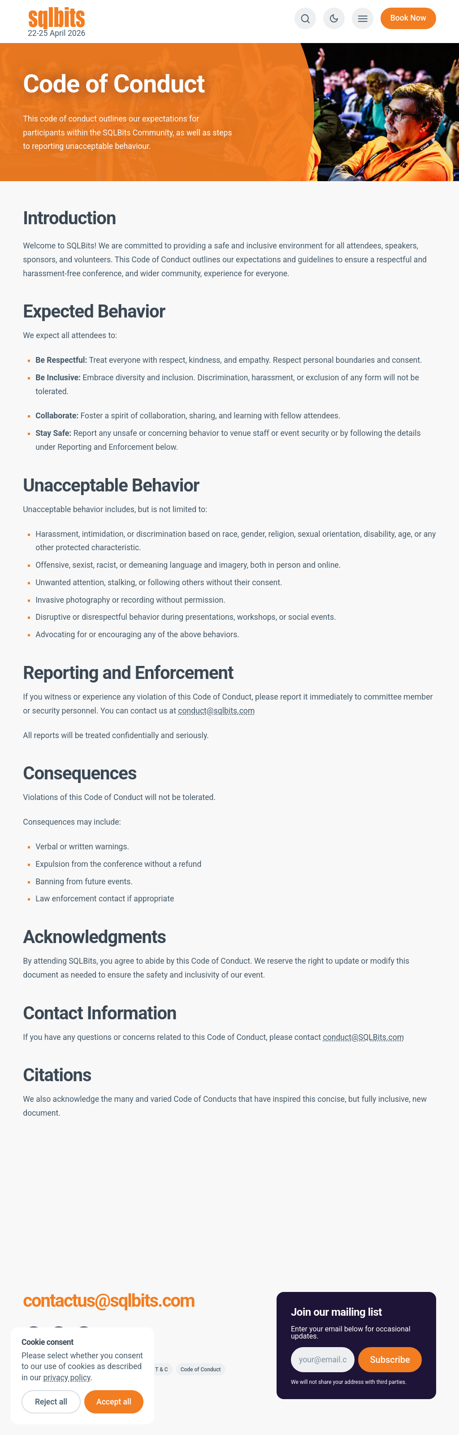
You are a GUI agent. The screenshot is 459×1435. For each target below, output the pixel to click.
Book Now (408, 17)
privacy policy (66, 1377)
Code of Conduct (201, 1369)
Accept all (113, 1401)
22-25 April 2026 (56, 18)
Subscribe (390, 1359)
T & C (161, 1369)
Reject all (51, 1401)
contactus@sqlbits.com (109, 1301)
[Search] (305, 18)
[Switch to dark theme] (334, 18)
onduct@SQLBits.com (365, 1037)
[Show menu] (362, 18)
